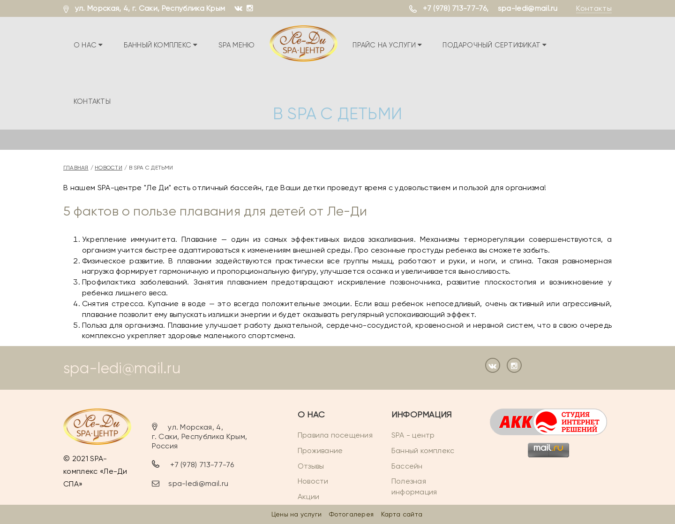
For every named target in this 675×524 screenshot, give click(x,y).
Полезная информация (414, 487)
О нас (88, 45)
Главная (76, 167)
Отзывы (311, 466)
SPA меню (236, 45)
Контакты (594, 8)
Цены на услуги (296, 514)
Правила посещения (335, 435)
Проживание (320, 450)
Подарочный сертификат (494, 45)
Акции (308, 496)
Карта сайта (401, 514)
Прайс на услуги (387, 45)
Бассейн (407, 466)
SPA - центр (413, 435)
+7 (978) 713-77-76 (455, 8)
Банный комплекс (161, 45)
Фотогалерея (351, 514)
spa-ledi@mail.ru (528, 8)
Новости (108, 167)
